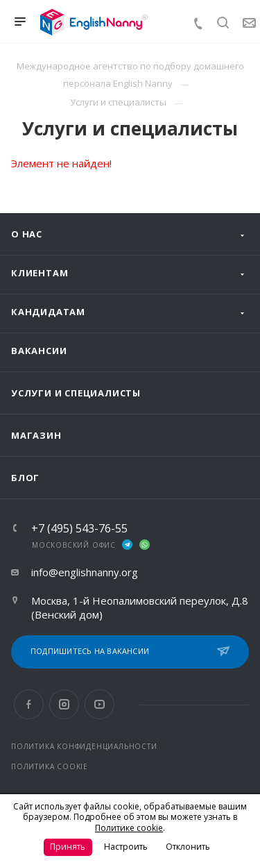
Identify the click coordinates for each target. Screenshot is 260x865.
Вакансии (39, 350)
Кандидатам (48, 311)
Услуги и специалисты (76, 393)
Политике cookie (129, 828)
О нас (26, 234)
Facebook (29, 704)
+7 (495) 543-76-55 (79, 528)
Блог (25, 477)
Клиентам (39, 273)
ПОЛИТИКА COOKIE (49, 766)
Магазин (36, 435)
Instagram (64, 704)
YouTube (99, 704)
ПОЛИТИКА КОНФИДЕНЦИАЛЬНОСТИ (84, 746)
